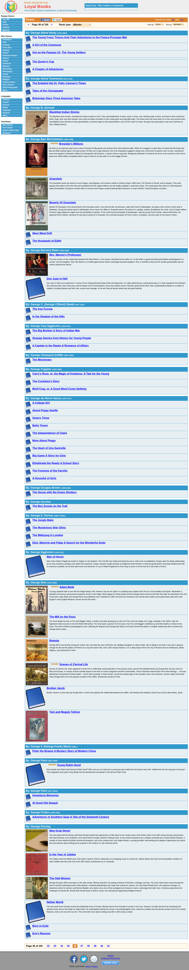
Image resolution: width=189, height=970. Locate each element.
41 (108, 946)
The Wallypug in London (47, 535)
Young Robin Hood (69, 765)
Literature (7, 64)
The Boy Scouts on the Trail (49, 506)
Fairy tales (7, 48)
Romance (7, 77)
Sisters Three (40, 417)
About (88, 966)
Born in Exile (40, 925)
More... (5, 90)
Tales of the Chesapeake (47, 90)
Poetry (5, 74)
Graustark (55, 178)
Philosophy (7, 72)
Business (6, 133)
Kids (4, 22)
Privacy (95, 966)
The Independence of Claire (49, 433)
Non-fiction (7, 69)
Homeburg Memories (45, 795)
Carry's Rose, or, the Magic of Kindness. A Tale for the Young (70, 373)
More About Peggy (44, 440)
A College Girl (41, 402)
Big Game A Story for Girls (49, 455)
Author (158, 24)
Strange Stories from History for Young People (61, 338)
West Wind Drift (42, 233)
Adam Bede (67, 587)
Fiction (5, 25)
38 (88, 946)
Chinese (6, 100)
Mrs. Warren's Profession (65, 254)
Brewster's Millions (71, 143)
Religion (6, 80)
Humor (5, 61)
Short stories (8, 85)
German (6, 105)
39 (95, 946)
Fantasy (6, 27)
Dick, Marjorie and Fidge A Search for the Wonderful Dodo (68, 542)
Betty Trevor (40, 425)
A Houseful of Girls (44, 478)
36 (75, 946)
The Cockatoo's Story (46, 381)
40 (101, 946)
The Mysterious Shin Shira (49, 527)
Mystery (6, 30)
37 (81, 946)
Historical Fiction (10, 56)
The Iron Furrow (42, 309)
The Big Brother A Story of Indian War (56, 330)
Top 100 (6, 19)
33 (55, 946)
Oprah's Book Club (11, 130)
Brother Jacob (56, 688)
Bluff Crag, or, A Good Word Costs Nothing (59, 388)
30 (173, 19)
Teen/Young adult (10, 87)
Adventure (7, 40)
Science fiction (9, 82)
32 (48, 946)
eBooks (77, 24)
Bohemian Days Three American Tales (56, 98)
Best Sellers (8, 125)
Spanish (6, 113)
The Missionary (42, 359)
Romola (54, 640)
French (6, 102)
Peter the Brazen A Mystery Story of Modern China (64, 751)
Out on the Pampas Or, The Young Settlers (59, 52)
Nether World (55, 902)
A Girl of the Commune (46, 44)
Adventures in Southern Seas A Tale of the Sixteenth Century (70, 817)
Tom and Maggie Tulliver (64, 712)
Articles (110, 955)
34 (61, 946)
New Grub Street (59, 830)
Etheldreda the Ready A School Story (55, 463)
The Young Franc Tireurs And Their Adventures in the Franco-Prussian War (79, 37)
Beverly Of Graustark (62, 202)
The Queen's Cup (43, 61)
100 (181, 19)
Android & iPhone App (110, 958)
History (6, 58)
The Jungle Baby (43, 520)
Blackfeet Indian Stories (64, 112)
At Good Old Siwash (45, 802)
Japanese (7, 110)
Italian (5, 108)
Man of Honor (55, 556)
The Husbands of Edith (46, 240)
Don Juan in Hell (57, 278)
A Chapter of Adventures (47, 69)
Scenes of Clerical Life (74, 664)
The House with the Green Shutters (54, 492)
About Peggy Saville (45, 410)
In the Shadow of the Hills (48, 316)
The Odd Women (59, 878)
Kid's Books (8, 128)
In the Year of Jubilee (62, 854)
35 (68, 946)
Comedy (6, 45)
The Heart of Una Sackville (49, 448)
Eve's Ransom (41, 933)
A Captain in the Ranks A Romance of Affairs (60, 345)
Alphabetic (177, 24)
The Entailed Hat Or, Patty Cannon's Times (59, 83)
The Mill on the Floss (62, 616)
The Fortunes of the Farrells (49, 470)
